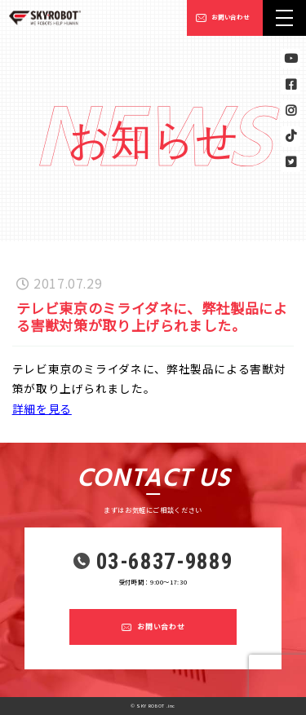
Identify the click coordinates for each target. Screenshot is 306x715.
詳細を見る (42, 408)
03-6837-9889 (164, 562)
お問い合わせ (230, 17)
